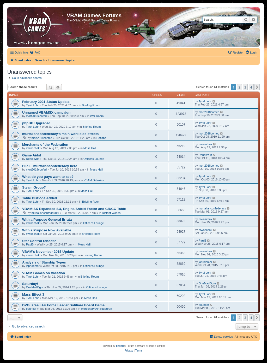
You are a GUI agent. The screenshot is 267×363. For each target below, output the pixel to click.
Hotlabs (101, 137)
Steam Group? (34, 187)
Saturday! (30, 284)
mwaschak (33, 148)
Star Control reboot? (39, 241)
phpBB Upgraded (36, 123)
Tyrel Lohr (32, 105)
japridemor (33, 265)
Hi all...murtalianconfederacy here (49, 166)
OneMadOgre (35, 287)
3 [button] (245, 87)
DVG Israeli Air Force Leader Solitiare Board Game (63, 305)
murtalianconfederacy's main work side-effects (60, 134)
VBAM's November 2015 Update (48, 252)
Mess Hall (89, 148)
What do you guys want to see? (48, 177)
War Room (97, 116)
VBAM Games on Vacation (43, 273)
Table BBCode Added (39, 198)
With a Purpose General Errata (47, 219)
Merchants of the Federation (45, 145)
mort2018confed (36, 116)
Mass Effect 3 (33, 294)
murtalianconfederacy (45, 212)
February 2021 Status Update (46, 102)
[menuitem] (35, 52)
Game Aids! (31, 155)
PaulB (30, 244)
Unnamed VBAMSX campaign (46, 112)
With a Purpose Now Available (46, 230)
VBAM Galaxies (94, 180)
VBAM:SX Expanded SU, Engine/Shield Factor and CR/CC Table (74, 209)
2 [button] (239, 87)
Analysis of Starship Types (44, 262)
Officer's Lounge (93, 158)
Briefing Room (91, 105)
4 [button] (251, 87)
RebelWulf (32, 158)
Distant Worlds (111, 212)
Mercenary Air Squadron (96, 308)
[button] (257, 87)
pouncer (31, 308)
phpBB (120, 345)
